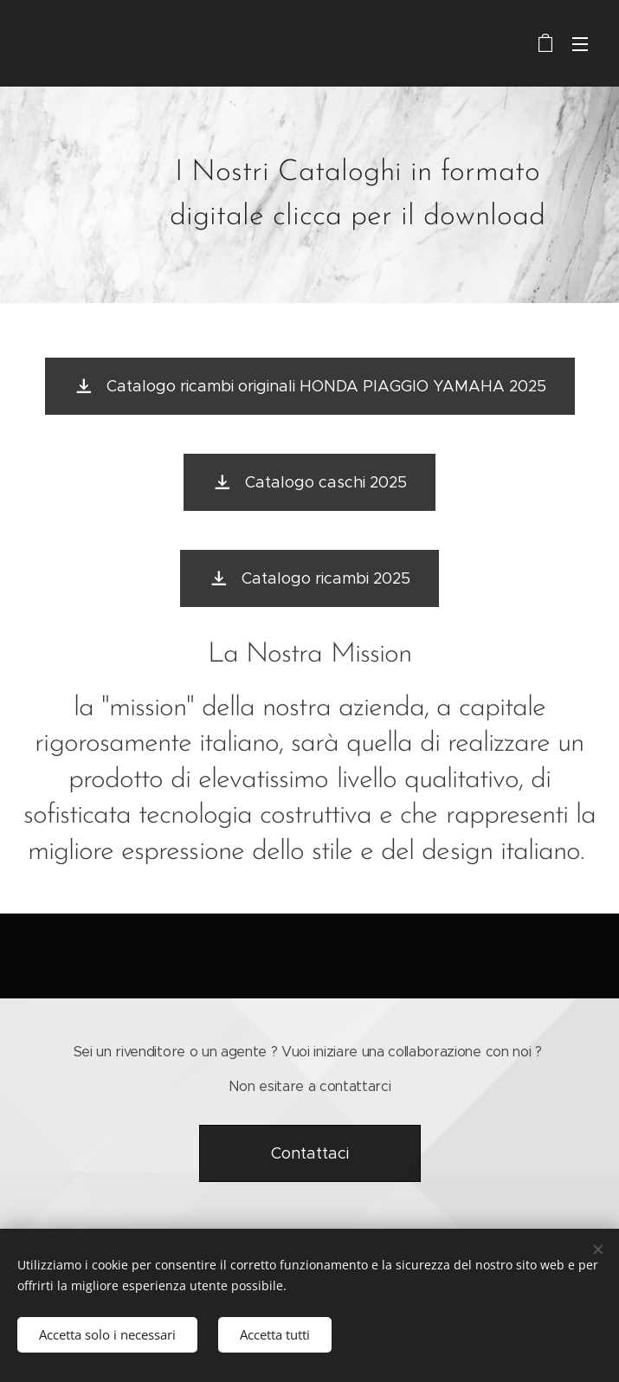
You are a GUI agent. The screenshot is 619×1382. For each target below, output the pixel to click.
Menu (580, 44)
